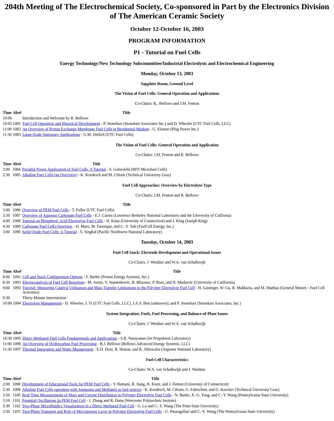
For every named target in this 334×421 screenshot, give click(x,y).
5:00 (6, 232)
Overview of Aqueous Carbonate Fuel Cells (57, 215)
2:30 (6, 175)
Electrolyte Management (42, 303)
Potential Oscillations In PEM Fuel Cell (54, 400)
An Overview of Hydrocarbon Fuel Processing (59, 344)
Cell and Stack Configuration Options (52, 277)
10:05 (7, 123)
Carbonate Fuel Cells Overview (47, 226)
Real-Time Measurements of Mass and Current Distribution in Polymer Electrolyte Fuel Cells (96, 395)
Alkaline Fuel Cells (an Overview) (49, 175)
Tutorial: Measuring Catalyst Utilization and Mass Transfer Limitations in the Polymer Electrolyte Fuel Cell (108, 288)
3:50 (6, 411)
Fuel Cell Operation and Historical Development (61, 123)
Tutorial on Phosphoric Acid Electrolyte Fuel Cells (62, 221)
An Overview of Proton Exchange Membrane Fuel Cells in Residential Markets (85, 129)
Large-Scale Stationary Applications (51, 134)
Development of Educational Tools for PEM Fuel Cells (66, 384)
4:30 (6, 226)
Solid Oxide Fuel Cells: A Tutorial (49, 232)
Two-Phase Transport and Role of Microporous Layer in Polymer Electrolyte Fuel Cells (92, 411)
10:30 (7, 338)
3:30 (6, 215)
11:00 (7, 129)
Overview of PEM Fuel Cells (45, 210)
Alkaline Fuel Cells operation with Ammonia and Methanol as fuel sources (81, 389)
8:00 (6, 277)
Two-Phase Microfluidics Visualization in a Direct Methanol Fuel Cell (78, 406)
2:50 (6, 395)
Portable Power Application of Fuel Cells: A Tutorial (64, 169)
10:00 (7, 118)
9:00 (6, 288)
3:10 (6, 400)
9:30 (6, 298)
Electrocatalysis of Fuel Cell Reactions (53, 282)
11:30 (7, 134)
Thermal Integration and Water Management (57, 349)
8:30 (6, 282)
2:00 (6, 169)
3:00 (6, 210)
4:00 (6, 221)
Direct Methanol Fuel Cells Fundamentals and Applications (69, 338)
